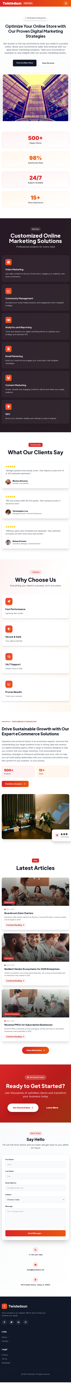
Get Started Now (23, 1108)
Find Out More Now (24, 63)
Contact (5, 1341)
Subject (8, 1195)
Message (9, 1206)
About (4, 1337)
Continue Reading (15, 925)
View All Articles (35, 1050)
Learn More (52, 1108)
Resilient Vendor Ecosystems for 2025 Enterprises (32, 969)
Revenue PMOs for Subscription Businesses (28, 1024)
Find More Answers (15, 784)
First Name (9, 1159)
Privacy (5, 1355)
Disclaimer (6, 1363)
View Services (48, 63)
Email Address (10, 1183)
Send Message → (35, 1233)
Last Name (9, 1171)
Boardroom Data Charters (18, 913)
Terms (4, 1359)
